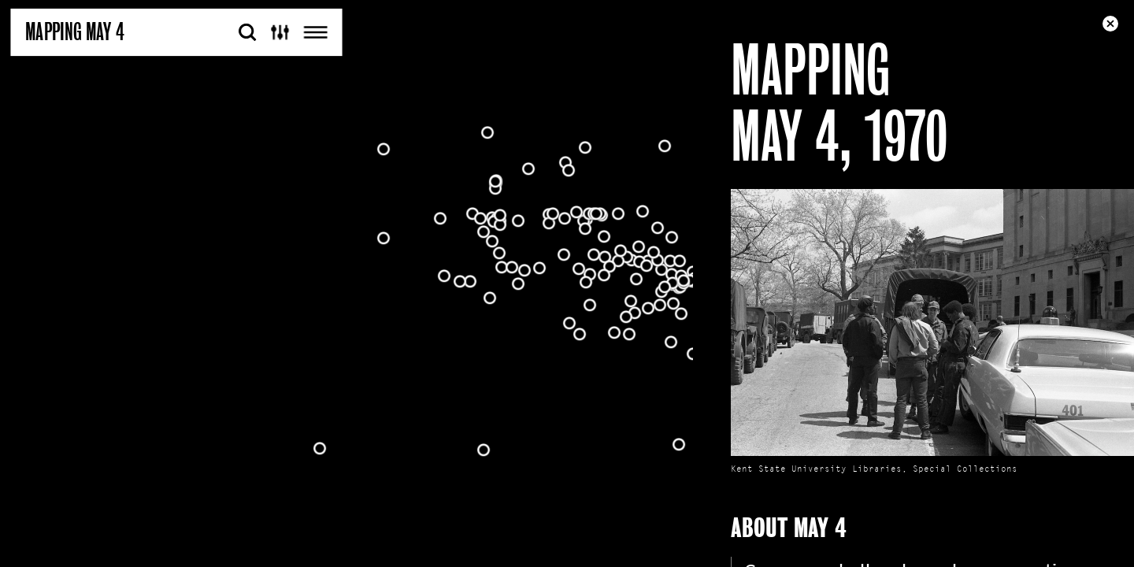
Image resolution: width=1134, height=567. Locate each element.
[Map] (567, 283)
